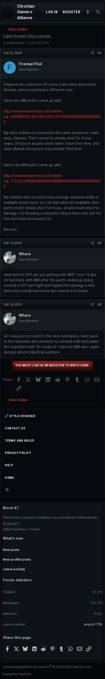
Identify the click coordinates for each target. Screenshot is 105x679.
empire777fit (93, 624)
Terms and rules (19, 440)
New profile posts (17, 559)
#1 (99, 53)
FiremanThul (16, 43)
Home (9, 478)
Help (9, 465)
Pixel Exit (25, 674)
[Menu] (7, 12)
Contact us (15, 428)
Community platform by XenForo (47, 667)
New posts (11, 550)
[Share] (92, 53)
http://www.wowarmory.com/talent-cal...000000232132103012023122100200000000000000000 (52, 116)
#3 (99, 304)
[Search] (98, 12)
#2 (99, 243)
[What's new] (88, 12)
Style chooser (20, 416)
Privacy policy (18, 453)
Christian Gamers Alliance (25, 12)
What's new (13, 538)
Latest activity (14, 569)
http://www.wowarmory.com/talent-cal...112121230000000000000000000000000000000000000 (52, 181)
